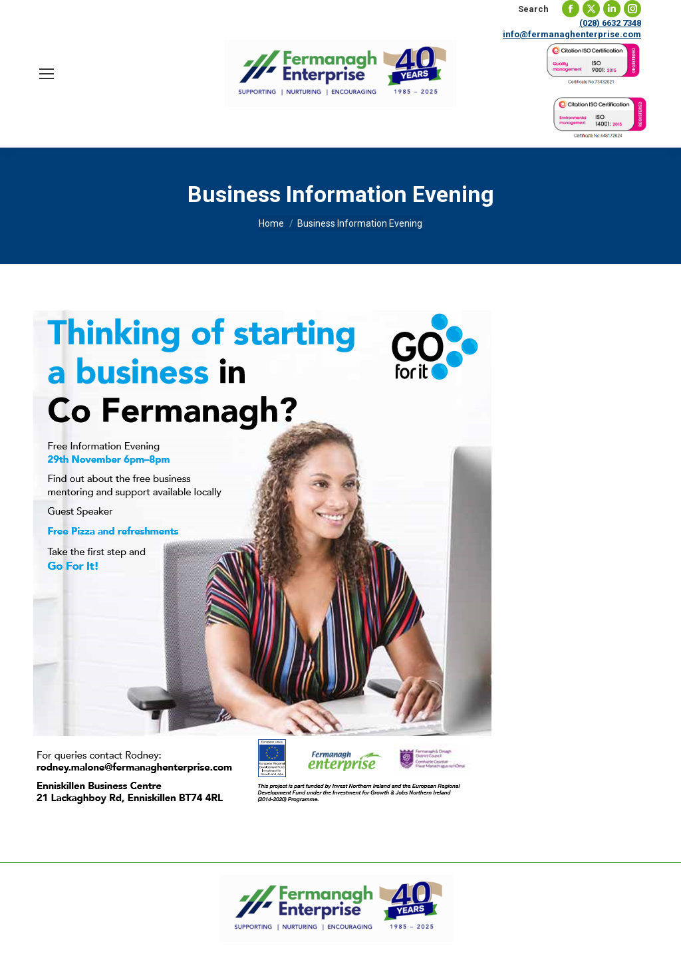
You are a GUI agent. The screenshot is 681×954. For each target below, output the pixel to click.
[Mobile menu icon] (46, 73)
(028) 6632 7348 (610, 23)
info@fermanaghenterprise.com (572, 34)
